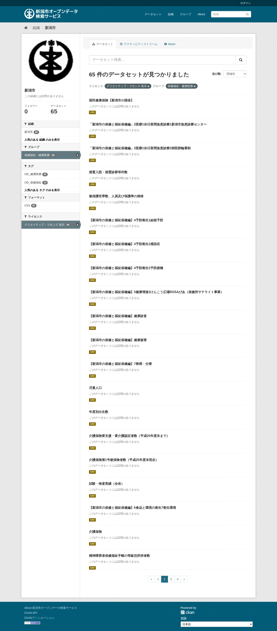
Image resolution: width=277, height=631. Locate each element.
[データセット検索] (231, 14)
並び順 (216, 73)
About (201, 14)
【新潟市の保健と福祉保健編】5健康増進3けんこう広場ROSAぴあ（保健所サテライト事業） (156, 292)
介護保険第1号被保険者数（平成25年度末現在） (124, 460)
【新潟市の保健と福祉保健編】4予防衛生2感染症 (124, 244)
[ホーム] (26, 28)
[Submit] (247, 14)
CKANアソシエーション (39, 617)
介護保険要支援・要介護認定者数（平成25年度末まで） (129, 436)
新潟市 (50, 28)
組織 (171, 14)
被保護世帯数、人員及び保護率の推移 (116, 196)
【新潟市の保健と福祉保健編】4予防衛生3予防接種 (126, 268)
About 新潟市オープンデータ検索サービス (50, 607)
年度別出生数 (98, 412)
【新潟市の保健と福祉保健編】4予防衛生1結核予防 (126, 220)
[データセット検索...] (162, 59)
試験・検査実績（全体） (106, 483)
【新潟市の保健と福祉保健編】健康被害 (118, 340)
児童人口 (95, 388)
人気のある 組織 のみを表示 (42, 139)
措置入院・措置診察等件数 (108, 172)
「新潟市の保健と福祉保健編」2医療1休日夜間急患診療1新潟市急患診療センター (148, 124)
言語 (183, 618)
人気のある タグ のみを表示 (42, 190)
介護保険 (95, 531)
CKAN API (30, 612)
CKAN (187, 612)
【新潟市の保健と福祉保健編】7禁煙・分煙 (120, 364)
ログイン (245, 3)
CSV (92, 112)
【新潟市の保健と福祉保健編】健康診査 (118, 316)
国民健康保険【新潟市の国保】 (111, 100)
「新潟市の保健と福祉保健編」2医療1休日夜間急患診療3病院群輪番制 (140, 148)
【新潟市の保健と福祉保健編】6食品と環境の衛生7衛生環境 (132, 507)
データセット (153, 14)
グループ (185, 14)
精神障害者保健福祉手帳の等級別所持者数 (119, 555)
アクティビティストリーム (139, 44)
